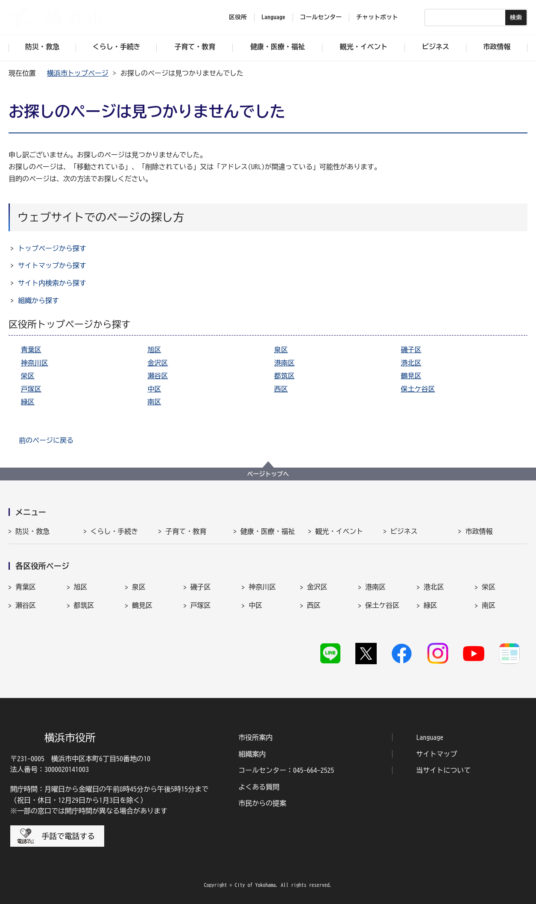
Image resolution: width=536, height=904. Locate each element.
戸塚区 (31, 389)
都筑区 (284, 375)
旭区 (154, 349)
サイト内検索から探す (52, 283)
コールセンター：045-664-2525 (286, 770)
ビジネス (404, 531)
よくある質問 (258, 786)
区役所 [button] (238, 17)
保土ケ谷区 (418, 389)
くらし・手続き (114, 531)
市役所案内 (255, 737)
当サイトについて (443, 770)
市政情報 (478, 531)
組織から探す (38, 300)
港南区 (284, 362)
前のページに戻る (46, 440)
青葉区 (31, 349)
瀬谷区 (157, 375)
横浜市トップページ (77, 73)
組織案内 (252, 754)
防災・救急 (32, 531)
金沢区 (157, 362)
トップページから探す (52, 248)
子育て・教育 (185, 531)
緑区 (28, 401)
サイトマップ (436, 754)
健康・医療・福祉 (267, 531)
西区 (281, 389)
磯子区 (411, 349)
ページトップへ (268, 474)
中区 (154, 389)
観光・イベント (339, 531)
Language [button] (273, 17)
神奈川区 (34, 362)
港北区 (411, 362)
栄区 (28, 375)
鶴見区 (411, 375)
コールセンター (321, 17)
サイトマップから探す (52, 265)
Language (429, 737)
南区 (154, 401)
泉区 (281, 349)
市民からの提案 (262, 803)
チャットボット (377, 17)
